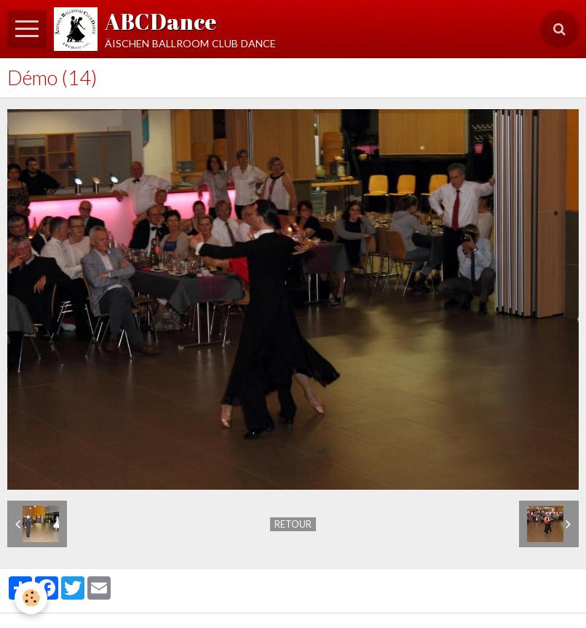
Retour (293, 524)
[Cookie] (31, 597)
